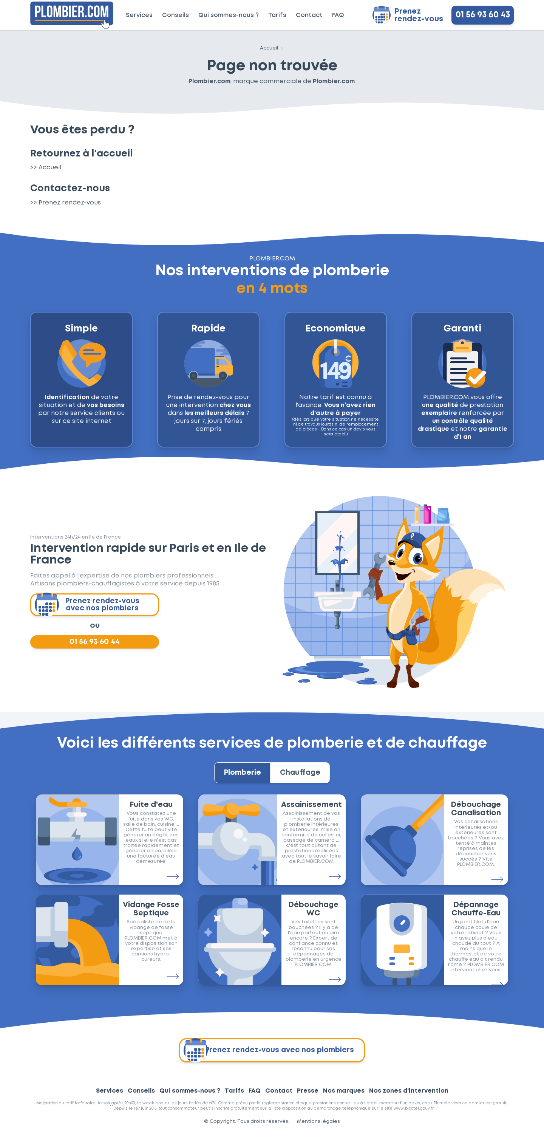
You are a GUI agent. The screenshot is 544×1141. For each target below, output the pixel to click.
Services (139, 15)
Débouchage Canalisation (476, 815)
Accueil (269, 48)
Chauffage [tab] (304, 777)
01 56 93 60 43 (483, 15)
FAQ (338, 15)
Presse (307, 1098)
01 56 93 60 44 (95, 643)
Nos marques (344, 1098)
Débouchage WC (313, 915)
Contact (309, 15)
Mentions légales (318, 1128)
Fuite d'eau (151, 811)
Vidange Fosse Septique (151, 915)
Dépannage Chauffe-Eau (476, 915)
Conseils (175, 15)
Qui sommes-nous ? (228, 15)
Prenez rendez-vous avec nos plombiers (88, 605)
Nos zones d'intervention (408, 1098)
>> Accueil (45, 167)
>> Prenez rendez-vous (65, 203)
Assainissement (311, 811)
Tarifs (277, 15)
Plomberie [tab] (238, 777)
